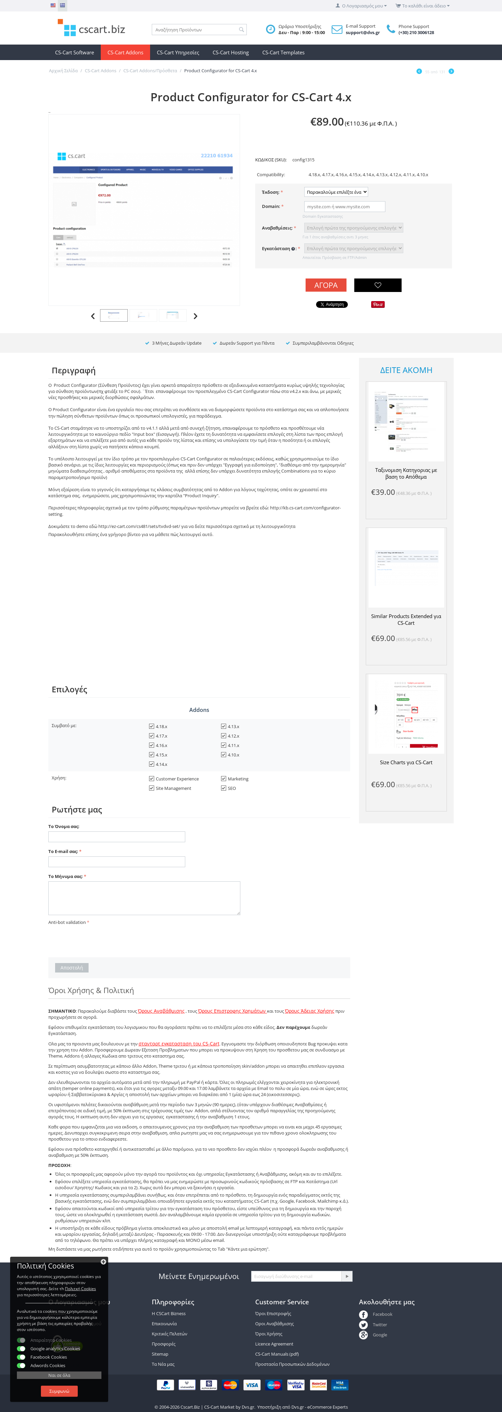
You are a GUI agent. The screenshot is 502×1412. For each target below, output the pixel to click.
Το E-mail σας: (63, 851)
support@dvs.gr (363, 32)
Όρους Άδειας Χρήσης (309, 1011)
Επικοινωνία (164, 1324)
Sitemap (160, 1354)
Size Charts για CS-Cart (406, 762)
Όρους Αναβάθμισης (161, 1011)
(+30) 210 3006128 (416, 32)
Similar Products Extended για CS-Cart (406, 619)
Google (373, 1335)
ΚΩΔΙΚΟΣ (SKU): (271, 160)
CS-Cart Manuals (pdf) (277, 1354)
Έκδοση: (271, 192)
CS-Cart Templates (283, 52)
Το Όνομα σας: (63, 826)
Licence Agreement (274, 1344)
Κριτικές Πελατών (169, 1334)
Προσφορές (163, 1344)
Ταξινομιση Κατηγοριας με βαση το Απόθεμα (406, 473)
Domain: (271, 206)
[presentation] (99, 940)
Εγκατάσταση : (279, 248)
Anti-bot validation (67, 922)
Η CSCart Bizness (169, 1313)
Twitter (373, 1325)
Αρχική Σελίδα (63, 71)
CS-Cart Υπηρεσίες (178, 52)
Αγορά (326, 285)
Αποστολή (72, 967)
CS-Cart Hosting (231, 52)
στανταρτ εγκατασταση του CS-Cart (179, 1043)
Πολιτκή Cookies (80, 1288)
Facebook (375, 1314)
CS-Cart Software (74, 52)
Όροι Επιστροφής (273, 1313)
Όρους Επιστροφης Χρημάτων (232, 1011)
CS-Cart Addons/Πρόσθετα (150, 71)
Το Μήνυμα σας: (65, 876)
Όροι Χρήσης (268, 1334)
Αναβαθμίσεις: (277, 228)
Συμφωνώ (59, 1391)
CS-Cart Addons (125, 52)
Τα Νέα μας (163, 1364)
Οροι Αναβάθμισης (274, 1324)
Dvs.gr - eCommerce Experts (319, 1407)
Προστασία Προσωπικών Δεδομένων (292, 1364)
